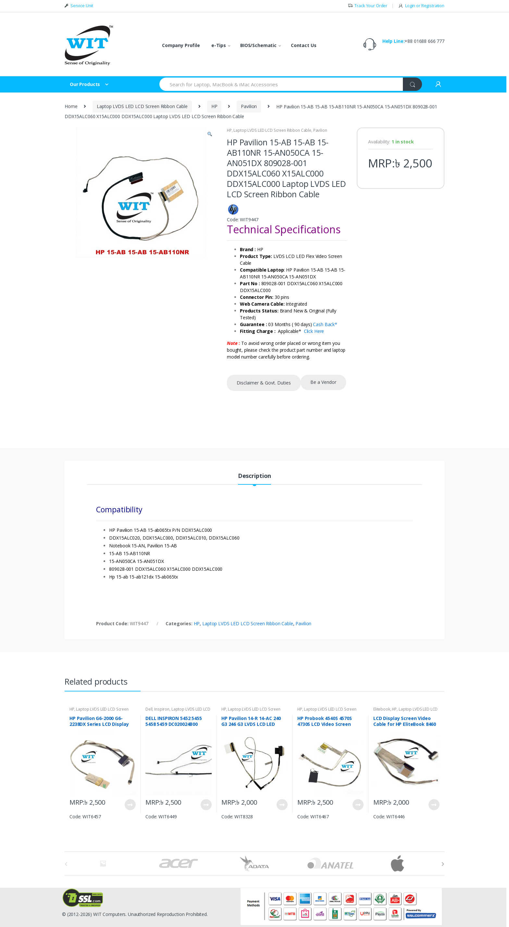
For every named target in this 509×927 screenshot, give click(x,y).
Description (254, 476)
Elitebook (381, 709)
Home (71, 106)
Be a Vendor (323, 382)
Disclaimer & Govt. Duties (264, 383)
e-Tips (218, 45)
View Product (130, 804)
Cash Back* (325, 324)
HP (214, 106)
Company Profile (181, 45)
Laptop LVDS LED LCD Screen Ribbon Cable (142, 106)
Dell (148, 709)
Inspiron (161, 709)
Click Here (314, 331)
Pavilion (249, 106)
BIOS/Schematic (258, 45)
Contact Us (304, 45)
